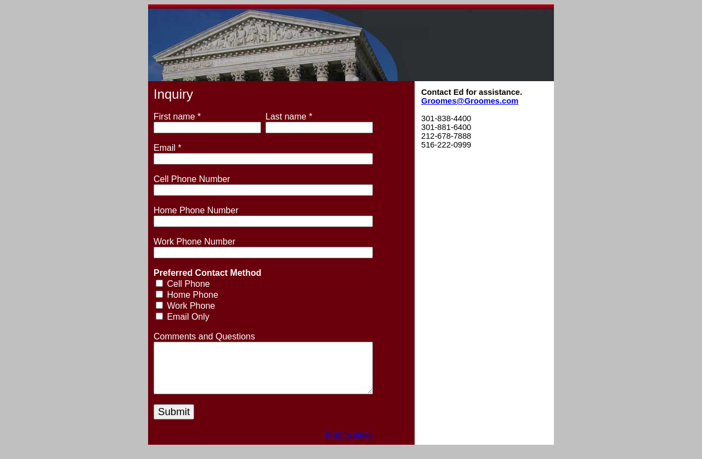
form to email (349, 444)
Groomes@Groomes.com (469, 101)
